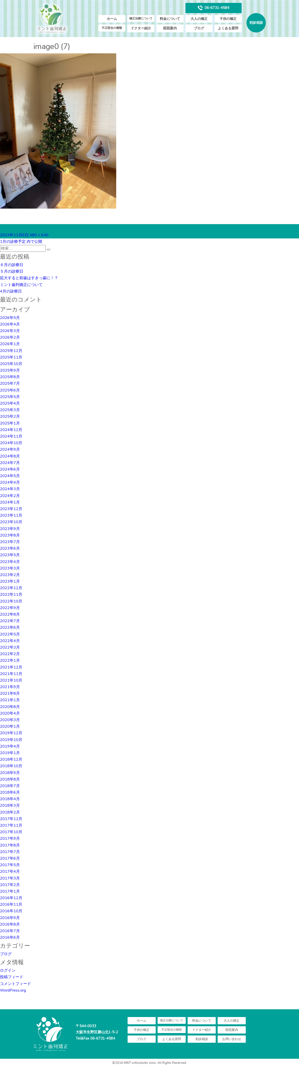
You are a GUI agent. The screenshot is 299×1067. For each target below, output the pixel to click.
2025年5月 (10, 396)
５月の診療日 (11, 271)
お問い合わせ (231, 1039)
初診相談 (256, 22)
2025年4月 (10, 403)
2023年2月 (10, 575)
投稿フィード (11, 977)
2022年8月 (10, 614)
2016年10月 (11, 911)
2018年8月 (10, 779)
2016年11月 (11, 904)
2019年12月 (11, 733)
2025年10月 (11, 364)
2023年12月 (11, 509)
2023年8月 (10, 535)
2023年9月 (10, 528)
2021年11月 (11, 673)
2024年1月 (10, 502)
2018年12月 (11, 759)
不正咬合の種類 (112, 28)
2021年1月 (10, 700)
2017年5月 (10, 865)
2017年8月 (10, 845)
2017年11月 (11, 825)
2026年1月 (10, 344)
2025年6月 (10, 390)
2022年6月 (10, 627)
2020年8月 (10, 706)
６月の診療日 (11, 265)
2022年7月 (10, 621)
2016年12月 (11, 898)
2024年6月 (10, 469)
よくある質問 (228, 28)
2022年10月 (11, 601)
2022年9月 (10, 608)
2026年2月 (10, 337)
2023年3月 (10, 568)
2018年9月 (10, 772)
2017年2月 (10, 885)
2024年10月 (11, 443)
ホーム (112, 18)
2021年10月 (11, 680)
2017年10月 (11, 832)
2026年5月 (10, 317)
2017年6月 (10, 858)
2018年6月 (10, 792)
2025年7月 (10, 383)
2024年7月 (10, 462)
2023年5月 (10, 555)
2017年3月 (10, 878)
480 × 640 (39, 235)
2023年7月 (10, 542)
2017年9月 (10, 838)
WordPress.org (13, 990)
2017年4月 (10, 871)
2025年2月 (10, 416)
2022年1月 (10, 660)
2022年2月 (10, 654)
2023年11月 (11, 515)
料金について (170, 18)
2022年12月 (11, 588)
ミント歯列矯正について (21, 284)
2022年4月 (10, 640)
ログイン (7, 970)
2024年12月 (11, 429)
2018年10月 (11, 766)
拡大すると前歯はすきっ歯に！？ (29, 278)
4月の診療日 (11, 291)
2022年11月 (11, 594)
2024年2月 (10, 495)
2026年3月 (10, 331)
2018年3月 (10, 805)
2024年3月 (10, 489)
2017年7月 (10, 852)
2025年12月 (11, 350)
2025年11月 (11, 357)
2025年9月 (10, 370)
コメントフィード (15, 983)
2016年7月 (10, 931)
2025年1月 (10, 423)
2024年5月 (10, 476)
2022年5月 (10, 634)
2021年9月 (10, 687)
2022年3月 (10, 647)
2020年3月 (10, 720)
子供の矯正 (228, 18)
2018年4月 (10, 799)
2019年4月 (10, 746)
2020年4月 (10, 713)
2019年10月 (11, 739)
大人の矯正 (199, 18)
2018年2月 (10, 812)
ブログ (199, 28)
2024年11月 (11, 436)
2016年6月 (10, 937)
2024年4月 (10, 482)
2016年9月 (10, 917)
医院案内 (170, 28)
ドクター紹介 (141, 28)
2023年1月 (10, 581)
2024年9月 (10, 449)
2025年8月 (10, 377)
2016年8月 (10, 924)
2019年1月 (10, 753)
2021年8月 (10, 693)
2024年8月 (10, 456)
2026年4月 (10, 324)
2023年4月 (10, 561)
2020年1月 (10, 726)
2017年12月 (11, 819)
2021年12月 (11, 667)
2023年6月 (10, 548)
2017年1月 (10, 891)
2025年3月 (10, 410)
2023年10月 (11, 522)
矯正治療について (141, 18)
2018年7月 (10, 786)
